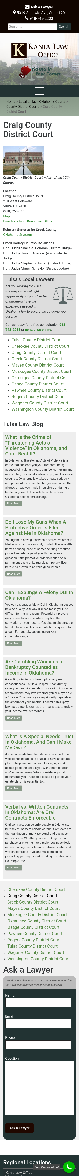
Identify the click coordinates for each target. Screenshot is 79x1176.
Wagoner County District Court (40, 402)
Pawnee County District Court (39, 390)
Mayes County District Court (38, 365)
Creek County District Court (37, 358)
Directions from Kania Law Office (27, 221)
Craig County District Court (37, 352)
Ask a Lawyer (39, 6)
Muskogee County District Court (41, 371)
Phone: (38, 1041)
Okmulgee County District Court (41, 377)
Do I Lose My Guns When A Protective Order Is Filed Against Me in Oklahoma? (35, 527)
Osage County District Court (38, 384)
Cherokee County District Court (40, 346)
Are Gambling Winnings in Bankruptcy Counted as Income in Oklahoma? (34, 667)
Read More (13, 503)
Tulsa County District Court (37, 339)
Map (6, 216)
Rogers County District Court (38, 396)
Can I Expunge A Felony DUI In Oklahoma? (39, 595)
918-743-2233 (39, 18)
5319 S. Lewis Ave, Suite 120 (39, 12)
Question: (39, 1087)
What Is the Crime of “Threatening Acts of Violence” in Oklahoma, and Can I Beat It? (36, 445)
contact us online (38, 330)
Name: (38, 999)
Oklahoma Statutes (17, 235)
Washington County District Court (43, 409)
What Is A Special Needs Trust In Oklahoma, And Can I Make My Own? (39, 742)
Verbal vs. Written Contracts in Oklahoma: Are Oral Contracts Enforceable (36, 812)
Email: (38, 1020)
